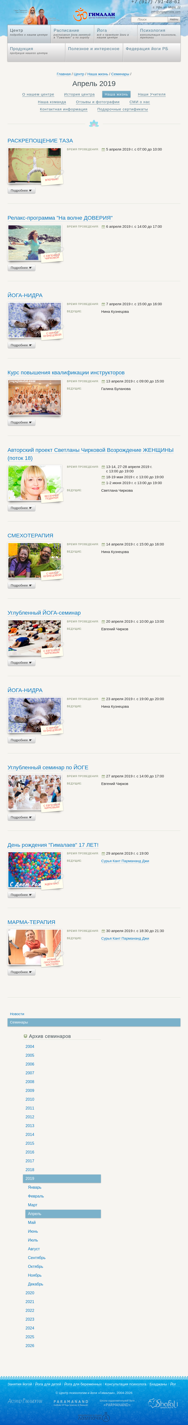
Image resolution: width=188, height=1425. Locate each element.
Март (32, 1205)
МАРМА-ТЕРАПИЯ (31, 922)
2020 (29, 1293)
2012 (29, 1117)
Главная (64, 74)
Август (34, 1249)
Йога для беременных (83, 1384)
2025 (29, 1337)
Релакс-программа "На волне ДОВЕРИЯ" (60, 218)
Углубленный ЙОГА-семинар (44, 613)
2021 (29, 1302)
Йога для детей (48, 1384)
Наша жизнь (97, 74)
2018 (29, 1170)
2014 (29, 1134)
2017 (29, 1161)
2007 (29, 1073)
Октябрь (35, 1266)
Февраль (36, 1196)
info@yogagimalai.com (166, 11)
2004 (29, 1046)
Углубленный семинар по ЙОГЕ (48, 767)
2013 (29, 1126)
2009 (29, 1090)
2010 (29, 1099)
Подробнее (22, 190)
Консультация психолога (125, 1384)
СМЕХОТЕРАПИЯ (30, 536)
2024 (29, 1328)
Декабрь (35, 1284)
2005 (29, 1055)
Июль (33, 1240)
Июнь (33, 1231)
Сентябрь (37, 1258)
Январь (34, 1187)
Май (31, 1222)
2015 (29, 1143)
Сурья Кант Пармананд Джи (125, 861)
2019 (29, 1178)
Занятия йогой (20, 1384)
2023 (29, 1319)
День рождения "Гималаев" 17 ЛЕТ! (53, 845)
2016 (29, 1152)
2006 (29, 1064)
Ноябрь (35, 1275)
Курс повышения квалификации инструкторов (66, 373)
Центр (79, 74)
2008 (29, 1082)
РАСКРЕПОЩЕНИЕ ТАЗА (40, 141)
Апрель (34, 1214)
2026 (29, 1346)
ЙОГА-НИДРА (25, 295)
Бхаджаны (158, 1384)
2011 (29, 1108)
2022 (29, 1310)
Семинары (120, 74)
